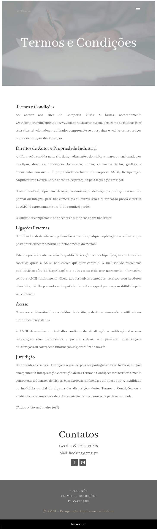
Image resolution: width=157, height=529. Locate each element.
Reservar (78, 524)
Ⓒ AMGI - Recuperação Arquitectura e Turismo (78, 512)
